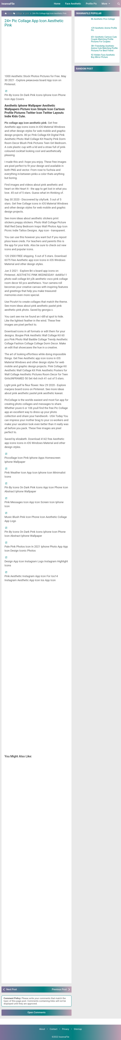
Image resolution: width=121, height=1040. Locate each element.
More (106, 3)
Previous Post (59, 989)
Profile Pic (91, 3)
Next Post (11, 989)
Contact (53, 1029)
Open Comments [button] (37, 1012)
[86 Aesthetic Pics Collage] (83, 21)
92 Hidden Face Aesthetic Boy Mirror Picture (103, 56)
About (42, 1029)
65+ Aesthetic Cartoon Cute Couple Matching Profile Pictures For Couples (104, 39)
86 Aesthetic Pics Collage (103, 19)
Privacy (65, 1029)
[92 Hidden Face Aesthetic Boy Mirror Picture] (83, 57)
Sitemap (78, 1029)
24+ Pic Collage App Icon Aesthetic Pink (34, 23)
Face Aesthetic (73, 3)
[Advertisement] (36, 50)
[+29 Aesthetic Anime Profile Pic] (83, 30)
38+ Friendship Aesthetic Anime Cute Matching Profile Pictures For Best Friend (104, 48)
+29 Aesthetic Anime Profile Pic (104, 29)
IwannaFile (8, 3)
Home (57, 3)
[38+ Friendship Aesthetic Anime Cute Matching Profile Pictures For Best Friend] (83, 48)
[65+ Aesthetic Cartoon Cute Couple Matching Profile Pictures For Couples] (83, 39)
